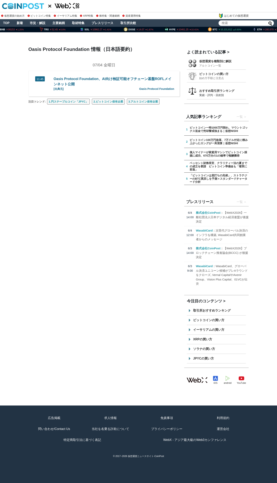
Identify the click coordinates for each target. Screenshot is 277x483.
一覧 (240, 116)
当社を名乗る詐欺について (110, 429)
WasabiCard (204, 230)
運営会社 (223, 429)
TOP (6, 23)
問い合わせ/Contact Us (54, 429)
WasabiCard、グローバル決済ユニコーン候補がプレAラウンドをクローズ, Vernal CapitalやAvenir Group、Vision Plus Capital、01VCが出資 (222, 274)
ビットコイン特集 (39, 15)
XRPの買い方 (202, 339)
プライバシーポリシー (166, 429)
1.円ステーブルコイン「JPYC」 (68, 101)
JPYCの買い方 (203, 358)
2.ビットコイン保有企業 (108, 101)
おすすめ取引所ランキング (216, 90)
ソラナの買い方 (204, 349)
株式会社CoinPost (208, 212)
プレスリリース (102, 23)
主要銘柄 (58, 23)
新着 (20, 23)
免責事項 (166, 418)
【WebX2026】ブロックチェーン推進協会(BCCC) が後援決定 (222, 253)
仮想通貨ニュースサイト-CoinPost (146, 456)
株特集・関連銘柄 (108, 15)
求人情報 (110, 418)
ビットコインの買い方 (214, 74)
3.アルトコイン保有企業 (143, 101)
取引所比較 (128, 23)
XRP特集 (86, 15)
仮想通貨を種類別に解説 (215, 61)
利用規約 (223, 418)
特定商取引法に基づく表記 (82, 440)
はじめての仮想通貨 (234, 16)
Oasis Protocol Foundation (156, 88)
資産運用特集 (131, 15)
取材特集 (78, 23)
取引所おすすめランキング (212, 310)
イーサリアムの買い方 (208, 329)
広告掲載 (54, 418)
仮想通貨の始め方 (13, 15)
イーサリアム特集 (65, 15)
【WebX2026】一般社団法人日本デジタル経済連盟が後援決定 (222, 217)
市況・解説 (37, 23)
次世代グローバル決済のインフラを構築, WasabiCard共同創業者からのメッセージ (222, 235)
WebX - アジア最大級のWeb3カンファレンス (194, 440)
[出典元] (59, 88)
